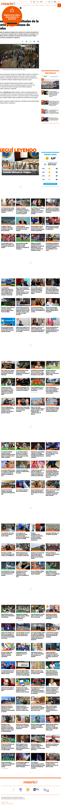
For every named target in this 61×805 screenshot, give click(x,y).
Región (36, 5)
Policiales (41, 5)
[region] (30, 12)
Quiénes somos (4, 801)
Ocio (51, 5)
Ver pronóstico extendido (50, 183)
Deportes (47, 5)
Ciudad (32, 5)
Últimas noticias (26, 5)
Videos (54, 5)
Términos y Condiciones (7, 802)
